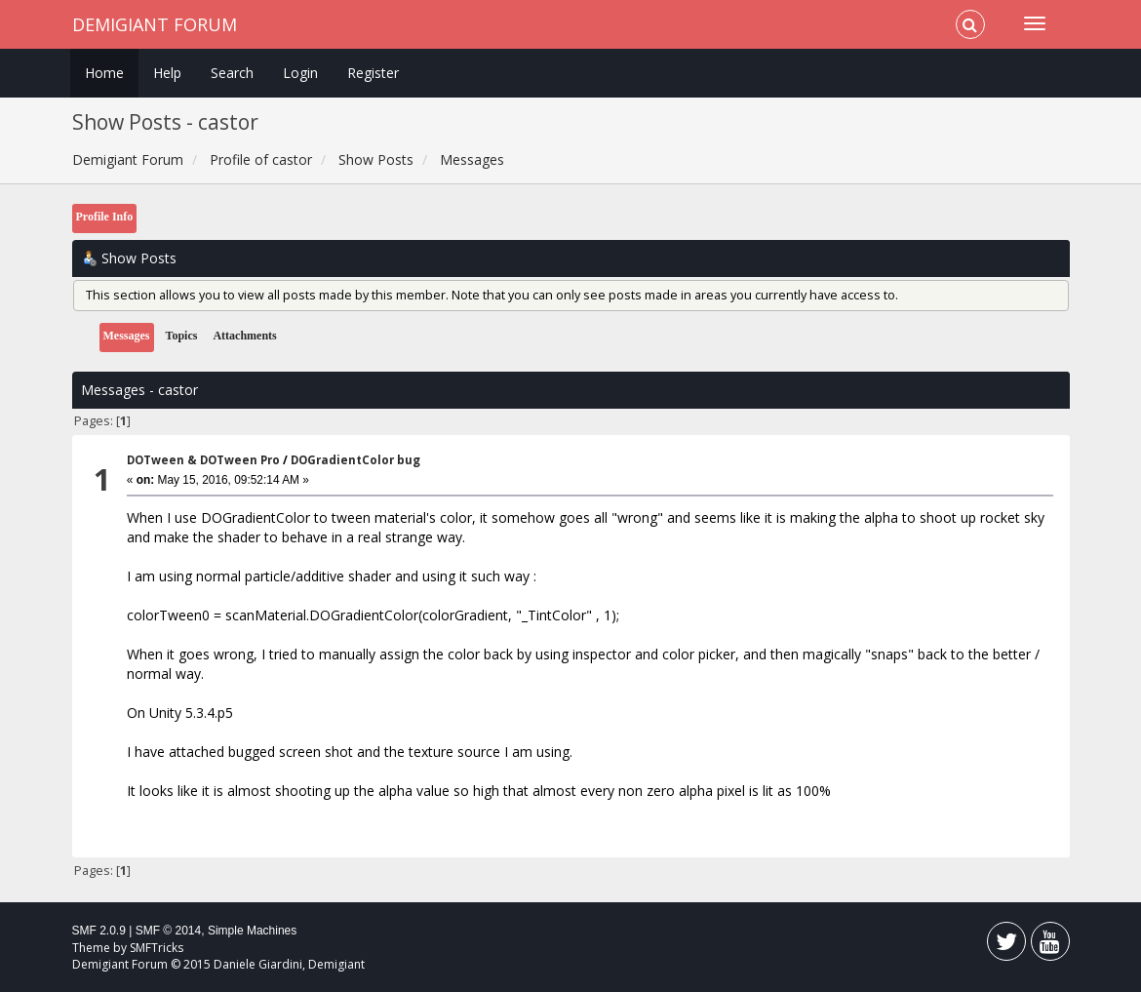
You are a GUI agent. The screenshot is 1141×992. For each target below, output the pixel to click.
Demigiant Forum (154, 24)
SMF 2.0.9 (99, 930)
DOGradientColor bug (355, 460)
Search (232, 72)
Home (104, 72)
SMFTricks (156, 947)
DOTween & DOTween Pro (203, 460)
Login (300, 72)
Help (167, 72)
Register (373, 72)
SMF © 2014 (169, 930)
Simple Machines (252, 930)
